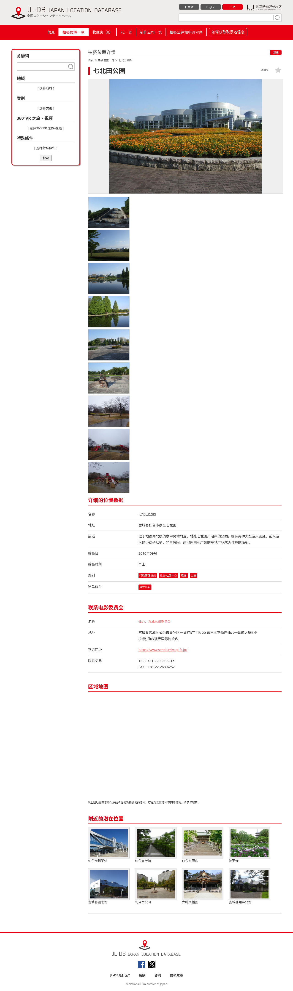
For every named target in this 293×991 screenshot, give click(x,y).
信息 (51, 32)
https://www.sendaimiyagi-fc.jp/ (164, 650)
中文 (233, 7)
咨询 (158, 975)
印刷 (276, 52)
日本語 (189, 7)
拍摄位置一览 (73, 32)
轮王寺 (249, 845)
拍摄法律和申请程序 (186, 32)
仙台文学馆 (155, 845)
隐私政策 (176, 975)
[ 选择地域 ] (46, 88)
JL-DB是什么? (120, 975)
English (211, 7)
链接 (142, 975)
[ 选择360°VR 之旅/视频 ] (46, 128)
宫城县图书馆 (108, 887)
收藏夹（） (102, 32)
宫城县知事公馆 (249, 887)
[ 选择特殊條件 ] (45, 148)
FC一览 (126, 32)
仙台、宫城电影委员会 (155, 622)
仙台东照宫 (202, 845)
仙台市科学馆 (108, 845)
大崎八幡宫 (202, 887)
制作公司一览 (151, 32)
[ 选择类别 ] (46, 108)
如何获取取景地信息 (228, 32)
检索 (46, 158)
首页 (91, 60)
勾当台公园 (155, 887)
